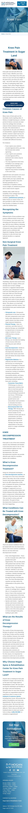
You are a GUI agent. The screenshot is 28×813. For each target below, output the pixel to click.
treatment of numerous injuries (12, 696)
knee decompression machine (14, 474)
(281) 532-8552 (16, 712)
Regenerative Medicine (12, 359)
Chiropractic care (10, 312)
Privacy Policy (14, 774)
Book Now (14, 744)
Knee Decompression (11, 348)
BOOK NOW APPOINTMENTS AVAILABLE (14, 104)
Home (3, 34)
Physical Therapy (10, 324)
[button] (22, 3)
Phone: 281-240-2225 (8, 804)
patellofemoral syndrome (16, 197)
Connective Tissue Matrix (15, 383)
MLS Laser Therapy (11, 338)
